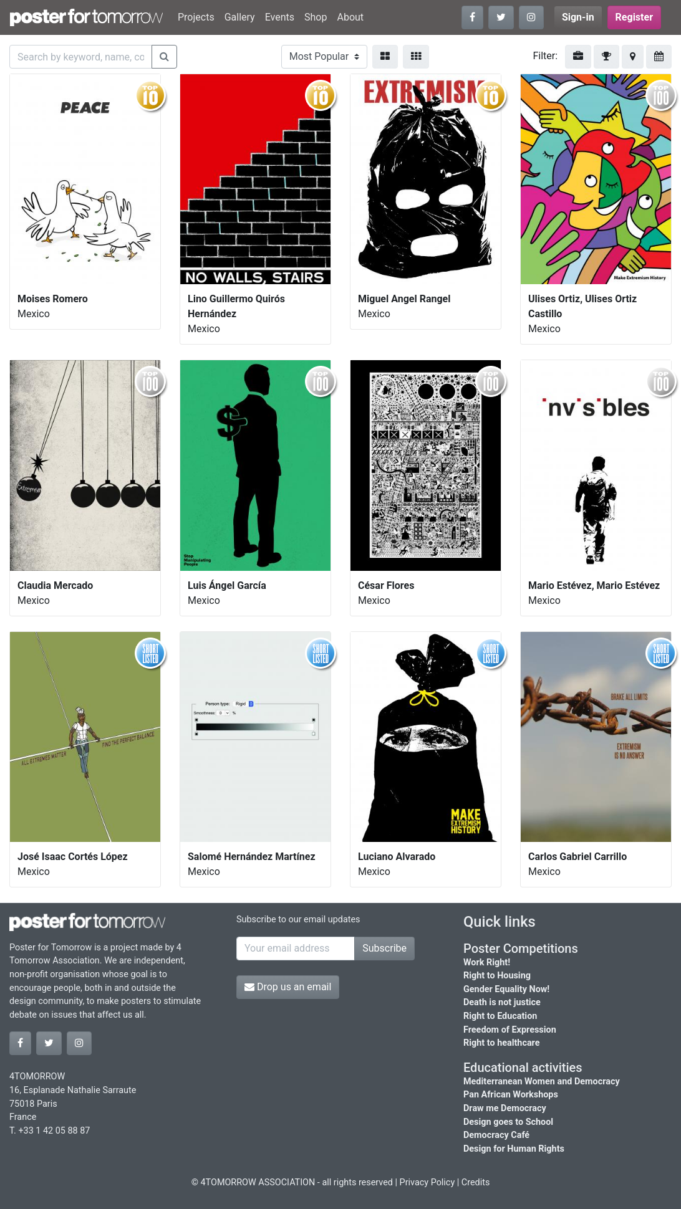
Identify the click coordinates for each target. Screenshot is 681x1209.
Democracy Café (496, 1135)
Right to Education (500, 1016)
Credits (475, 1182)
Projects (196, 17)
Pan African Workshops (510, 1094)
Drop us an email (287, 987)
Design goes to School (508, 1122)
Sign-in (578, 17)
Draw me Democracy (504, 1108)
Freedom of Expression (509, 1030)
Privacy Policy (427, 1182)
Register (634, 17)
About (350, 17)
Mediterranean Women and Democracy (541, 1081)
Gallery (240, 17)
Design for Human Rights (513, 1149)
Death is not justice (502, 1002)
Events (279, 17)
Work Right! (486, 962)
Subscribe (384, 948)
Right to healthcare (501, 1043)
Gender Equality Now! (506, 989)
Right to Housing (497, 975)
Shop (315, 17)
